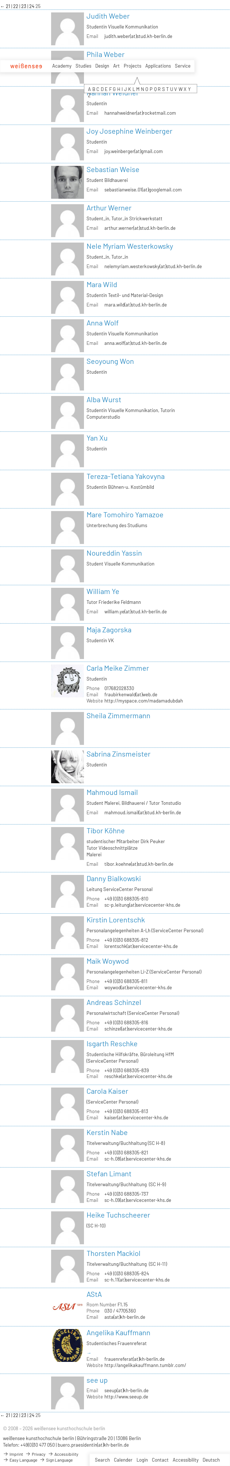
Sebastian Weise (113, 169)
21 (8, 6)
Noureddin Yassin (114, 552)
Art (116, 66)
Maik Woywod (108, 960)
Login (142, 1460)
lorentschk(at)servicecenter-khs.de (141, 946)
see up (97, 1379)
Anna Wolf (103, 322)
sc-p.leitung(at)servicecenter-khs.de (142, 905)
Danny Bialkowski (114, 878)
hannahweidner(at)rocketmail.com (140, 113)
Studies (83, 66)
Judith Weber (108, 15)
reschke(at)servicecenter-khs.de (138, 1076)
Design (102, 66)
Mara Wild (102, 284)
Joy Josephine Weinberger (129, 130)
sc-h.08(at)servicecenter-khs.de (137, 1159)
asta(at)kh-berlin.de (124, 1317)
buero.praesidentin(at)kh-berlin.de (93, 1445)
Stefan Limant (109, 1173)
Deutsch (211, 1460)
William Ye (103, 591)
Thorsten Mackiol (114, 1253)
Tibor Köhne (106, 830)
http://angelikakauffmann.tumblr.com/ (145, 1365)
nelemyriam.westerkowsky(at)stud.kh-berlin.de (153, 266)
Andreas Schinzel (114, 1002)
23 (24, 6)
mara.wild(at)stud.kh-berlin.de (135, 305)
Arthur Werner (109, 207)
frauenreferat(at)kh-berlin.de (134, 1359)
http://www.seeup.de (126, 1397)
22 (16, 6)
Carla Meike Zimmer (118, 667)
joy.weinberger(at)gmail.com (133, 151)
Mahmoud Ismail (112, 792)
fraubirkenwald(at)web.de (130, 694)
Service (183, 66)
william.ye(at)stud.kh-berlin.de (135, 611)
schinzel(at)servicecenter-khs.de (138, 1029)
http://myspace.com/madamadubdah (143, 701)
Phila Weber (105, 54)
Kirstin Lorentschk (116, 919)
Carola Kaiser (107, 1090)
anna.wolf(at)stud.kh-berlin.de (135, 343)
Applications (158, 66)
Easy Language (20, 1459)
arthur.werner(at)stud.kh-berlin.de (140, 228)
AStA (94, 1294)
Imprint (13, 1454)
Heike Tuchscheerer (118, 1214)
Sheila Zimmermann (118, 715)
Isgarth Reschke (112, 1043)
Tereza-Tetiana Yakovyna (126, 476)
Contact (160, 1460)
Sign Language (56, 1459)
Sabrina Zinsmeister (118, 753)
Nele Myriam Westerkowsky (130, 245)
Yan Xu (97, 437)
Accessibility (186, 1460)
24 (32, 6)
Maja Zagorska (109, 629)
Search (102, 1460)
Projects (132, 66)
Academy (62, 66)
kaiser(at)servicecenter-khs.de (136, 1117)
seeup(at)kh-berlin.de (126, 1390)
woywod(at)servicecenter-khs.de (138, 987)
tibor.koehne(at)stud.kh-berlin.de (138, 864)
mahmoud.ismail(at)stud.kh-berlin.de (142, 812)
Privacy (35, 1454)
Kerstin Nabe (107, 1132)
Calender (123, 1460)
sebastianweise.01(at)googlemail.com (143, 190)
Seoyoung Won (110, 361)
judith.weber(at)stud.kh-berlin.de (138, 36)
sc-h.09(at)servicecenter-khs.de (137, 1200)
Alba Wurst (104, 399)
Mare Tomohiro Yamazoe (125, 514)
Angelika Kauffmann (118, 1332)
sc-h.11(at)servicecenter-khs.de (137, 1280)
